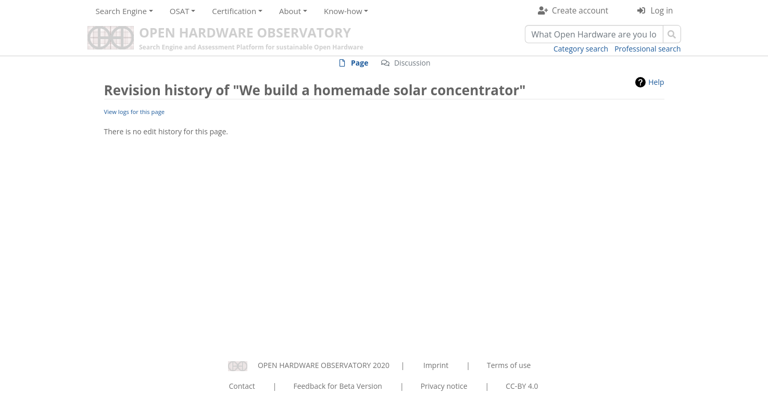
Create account (580, 10)
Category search (580, 49)
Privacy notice (444, 386)
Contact (242, 386)
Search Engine (121, 11)
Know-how (343, 11)
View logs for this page (134, 112)
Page (359, 63)
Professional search (647, 49)
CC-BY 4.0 (522, 386)
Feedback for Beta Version (337, 386)
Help (656, 82)
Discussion (412, 63)
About (290, 11)
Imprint (435, 365)
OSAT (180, 11)
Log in (662, 10)
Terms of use (509, 365)
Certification (234, 11)
